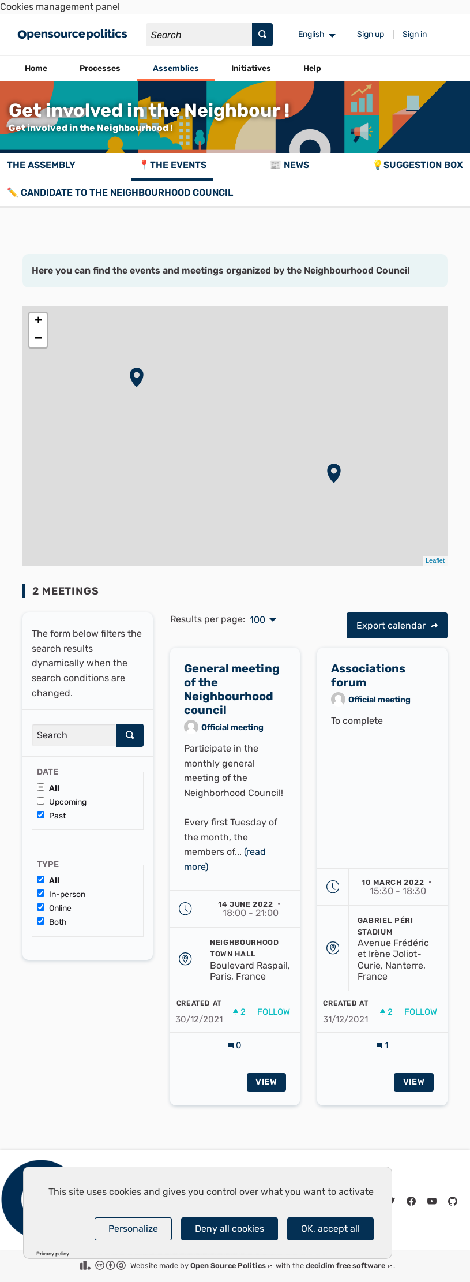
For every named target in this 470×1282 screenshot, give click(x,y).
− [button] (38, 338)
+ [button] (38, 321)
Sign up (370, 34)
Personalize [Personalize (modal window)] (133, 1228)
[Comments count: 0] (235, 1059)
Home (36, 68)
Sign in (415, 34)
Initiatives (251, 68)
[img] (434, 626)
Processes (100, 68)
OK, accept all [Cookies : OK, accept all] (330, 1228)
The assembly (41, 164)
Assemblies (176, 68)
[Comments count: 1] (382, 1059)
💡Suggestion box (417, 164)
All (48, 788)
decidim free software (349, 1265)
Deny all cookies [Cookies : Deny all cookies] (229, 1228)
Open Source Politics (232, 1265)
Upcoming (62, 802)
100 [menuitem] (257, 620)
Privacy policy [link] (52, 1254)
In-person (61, 894)
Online (54, 908)
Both (52, 922)
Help (312, 68)
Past (51, 816)
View (266, 1096)
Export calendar (397, 625)
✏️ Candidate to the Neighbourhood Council (120, 192)
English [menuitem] (311, 34)
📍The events (172, 164)
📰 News (289, 164)
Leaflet (435, 560)
